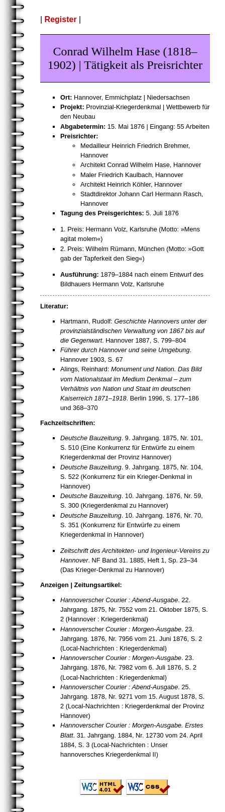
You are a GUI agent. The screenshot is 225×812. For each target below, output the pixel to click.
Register (61, 19)
